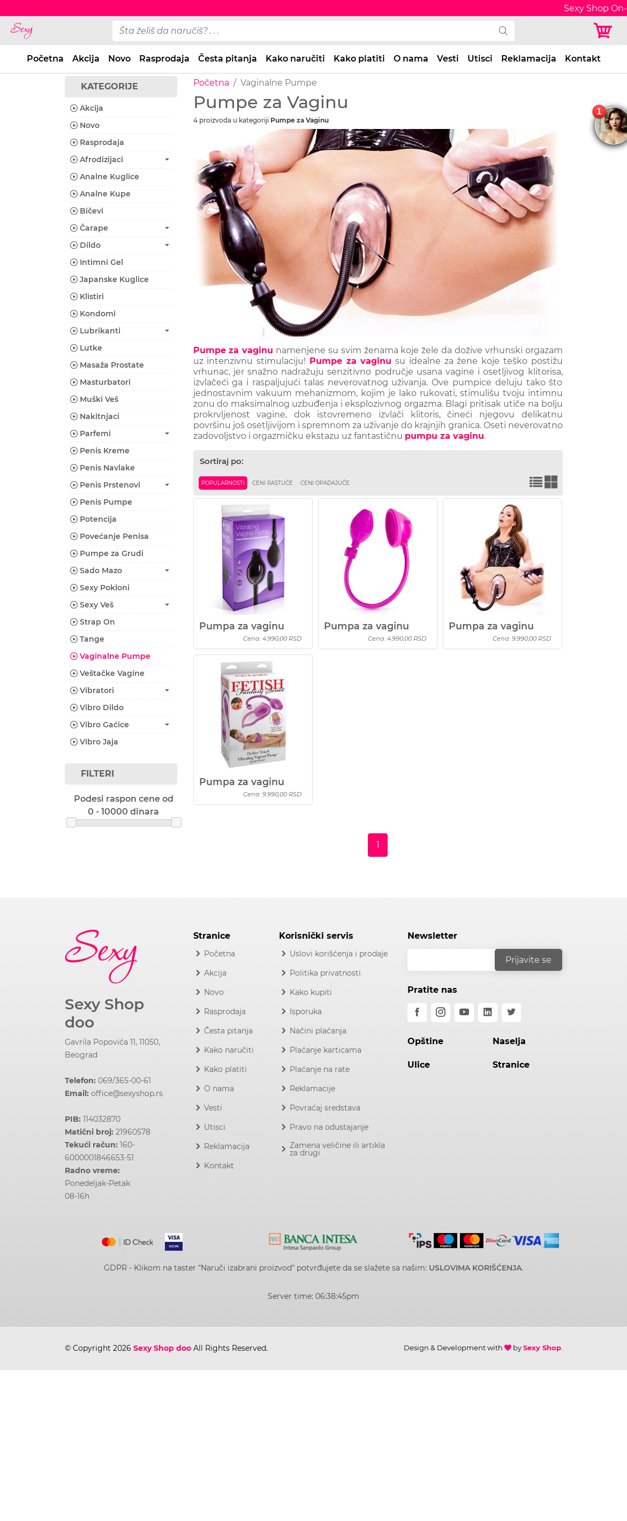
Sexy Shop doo (104, 1013)
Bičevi (86, 211)
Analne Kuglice (104, 176)
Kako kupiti (311, 992)
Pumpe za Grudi (106, 553)
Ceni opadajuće (325, 483)
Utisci (480, 59)
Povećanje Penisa (109, 536)
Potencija (93, 519)
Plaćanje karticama (325, 1050)
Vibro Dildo (97, 707)
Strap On (92, 622)
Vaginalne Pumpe (110, 656)
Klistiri (87, 296)
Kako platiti (359, 59)
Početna (45, 59)
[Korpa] (605, 31)
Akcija (86, 59)
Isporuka (306, 1011)
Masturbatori (100, 382)
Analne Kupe (100, 194)
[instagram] (440, 1012)
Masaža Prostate (107, 365)
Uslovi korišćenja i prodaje (339, 953)
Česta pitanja (227, 59)
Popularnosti (223, 483)
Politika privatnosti (325, 973)
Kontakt (583, 59)
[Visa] (169, 1240)
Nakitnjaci (94, 416)
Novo (119, 59)
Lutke (86, 348)
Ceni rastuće (272, 483)
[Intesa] (313, 1240)
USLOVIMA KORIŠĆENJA (475, 1268)
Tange (87, 639)
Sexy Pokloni (100, 587)
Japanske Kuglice (109, 279)
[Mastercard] (128, 1240)
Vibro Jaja (94, 742)
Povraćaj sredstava (325, 1108)
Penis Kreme (100, 450)
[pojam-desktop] (302, 31)
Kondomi (93, 313)
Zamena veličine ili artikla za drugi (337, 1149)
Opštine (425, 1041)
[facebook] (417, 1012)
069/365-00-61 (124, 1080)
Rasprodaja (164, 59)
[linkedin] (487, 1012)
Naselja (509, 1041)
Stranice (511, 1065)
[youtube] (464, 1012)
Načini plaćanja (318, 1031)
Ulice (418, 1065)
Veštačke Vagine (107, 673)
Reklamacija (528, 59)
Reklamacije (312, 1088)
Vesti (448, 59)
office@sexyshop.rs (127, 1093)
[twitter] (511, 1012)
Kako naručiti (295, 59)
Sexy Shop (542, 1347)
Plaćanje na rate (320, 1069)
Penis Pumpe (101, 502)
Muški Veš (94, 399)
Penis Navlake (102, 468)
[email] (458, 960)
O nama (411, 59)
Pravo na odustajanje (329, 1127)
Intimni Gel (96, 262)
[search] (503, 31)
